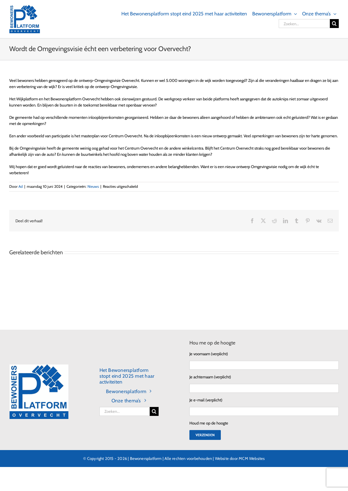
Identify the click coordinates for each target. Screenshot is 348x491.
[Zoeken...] (304, 23)
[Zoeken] (334, 23)
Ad (20, 186)
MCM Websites (252, 458)
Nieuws (93, 186)
